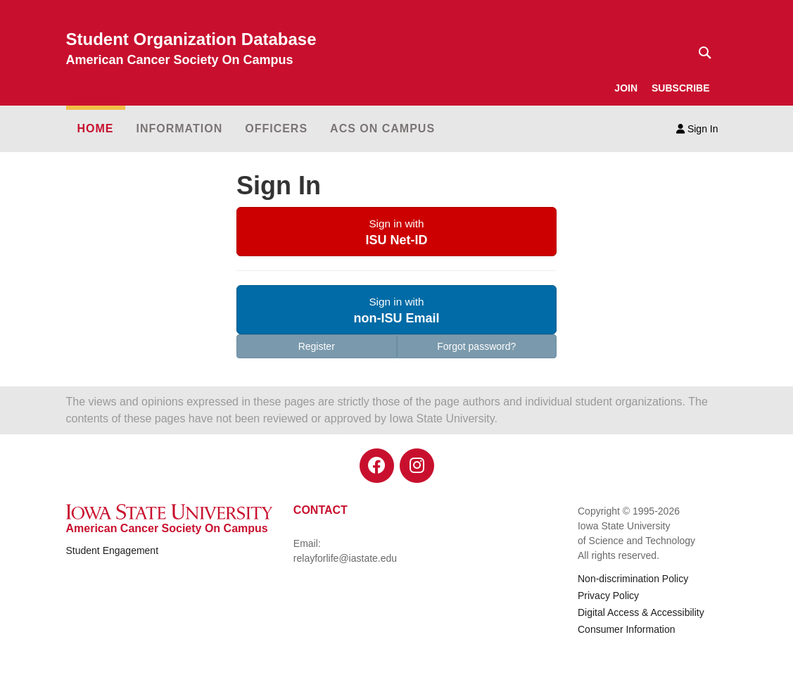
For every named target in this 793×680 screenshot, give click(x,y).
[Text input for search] (701, 53)
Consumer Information (626, 629)
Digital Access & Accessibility (641, 612)
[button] (396, 231)
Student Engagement (112, 550)
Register (316, 346)
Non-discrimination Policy (633, 578)
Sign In (697, 128)
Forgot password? (476, 346)
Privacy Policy (608, 595)
